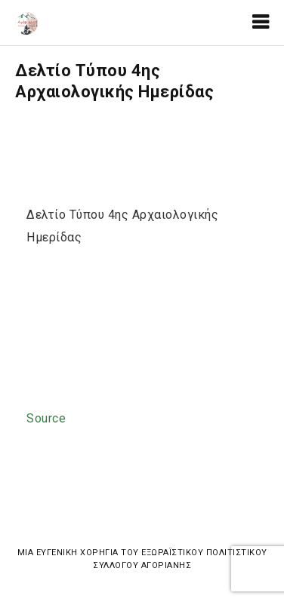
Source (46, 418)
